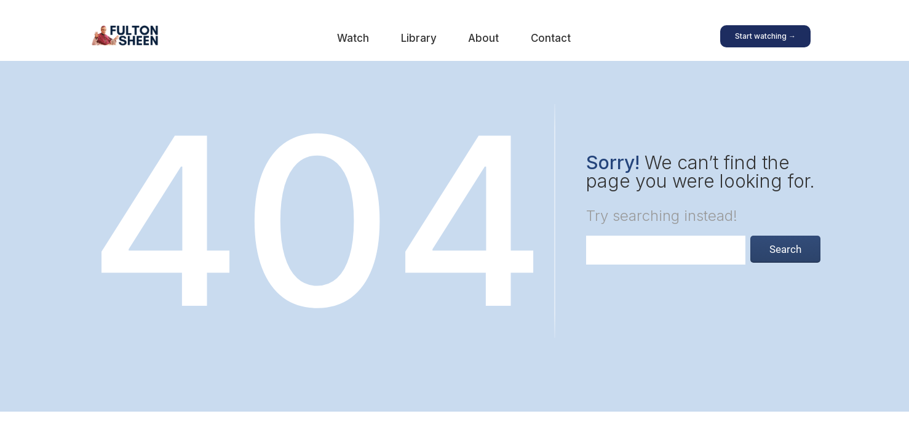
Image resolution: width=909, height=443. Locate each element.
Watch (353, 38)
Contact (551, 38)
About (483, 38)
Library (419, 38)
